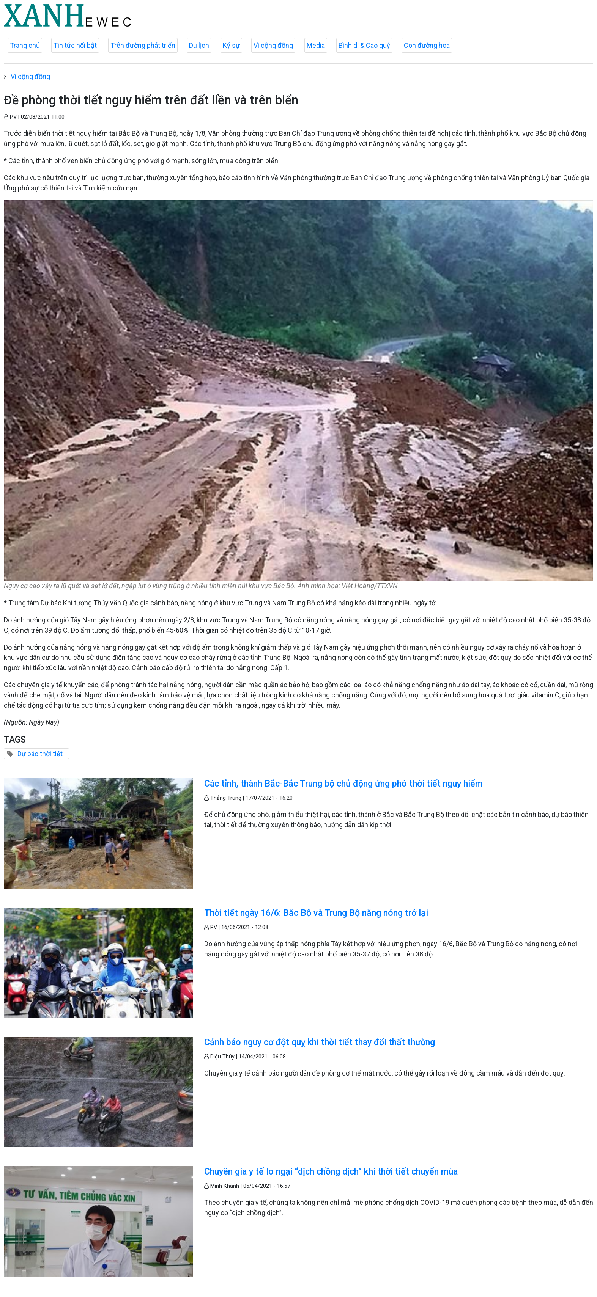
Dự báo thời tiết (40, 754)
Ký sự (231, 45)
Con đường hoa (427, 45)
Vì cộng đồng (273, 45)
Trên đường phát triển (142, 45)
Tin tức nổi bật (75, 45)
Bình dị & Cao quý (364, 45)
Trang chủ (25, 45)
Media (316, 45)
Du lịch (199, 45)
